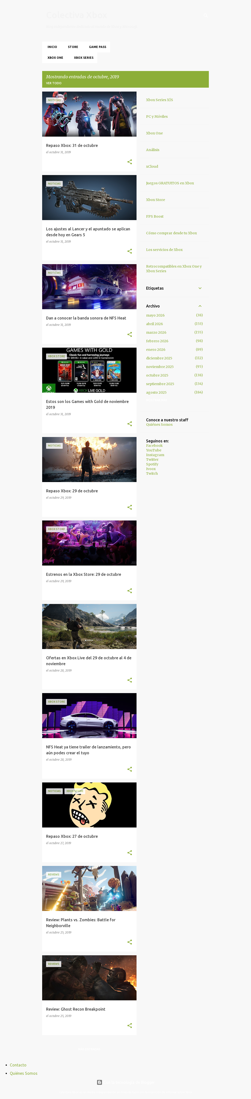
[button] (130, 162)
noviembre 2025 (160, 367)
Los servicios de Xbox (164, 250)
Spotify (152, 464)
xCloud (152, 166)
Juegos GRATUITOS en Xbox (170, 183)
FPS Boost (154, 216)
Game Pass (96, 46)
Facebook (154, 445)
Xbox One (54, 57)
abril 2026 (154, 324)
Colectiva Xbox (76, 15)
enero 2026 (155, 349)
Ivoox (151, 469)
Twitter (152, 459)
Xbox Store (155, 200)
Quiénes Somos (159, 424)
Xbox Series (82, 57)
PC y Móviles (157, 116)
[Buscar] (206, 16)
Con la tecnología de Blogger (126, 1082)
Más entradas (89, 1049)
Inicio (51, 46)
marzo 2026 (156, 332)
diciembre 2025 (159, 358)
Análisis (152, 150)
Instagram (155, 455)
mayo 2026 (155, 315)
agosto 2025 (156, 392)
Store (71, 46)
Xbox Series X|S (159, 100)
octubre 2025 (157, 375)
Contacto (18, 1065)
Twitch (152, 473)
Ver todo (54, 83)
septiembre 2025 (160, 384)
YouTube (153, 450)
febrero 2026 (157, 341)
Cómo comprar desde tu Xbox (171, 233)
